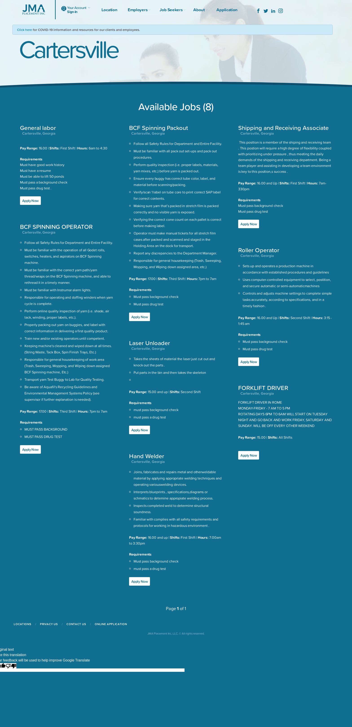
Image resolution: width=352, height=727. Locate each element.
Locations (22, 624)
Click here (24, 29)
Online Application (111, 624)
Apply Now (30, 200)
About (199, 10)
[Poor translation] (11, 665)
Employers (138, 10)
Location (109, 10)
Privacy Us (49, 624)
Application (227, 10)
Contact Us (76, 624)
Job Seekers (172, 10)
